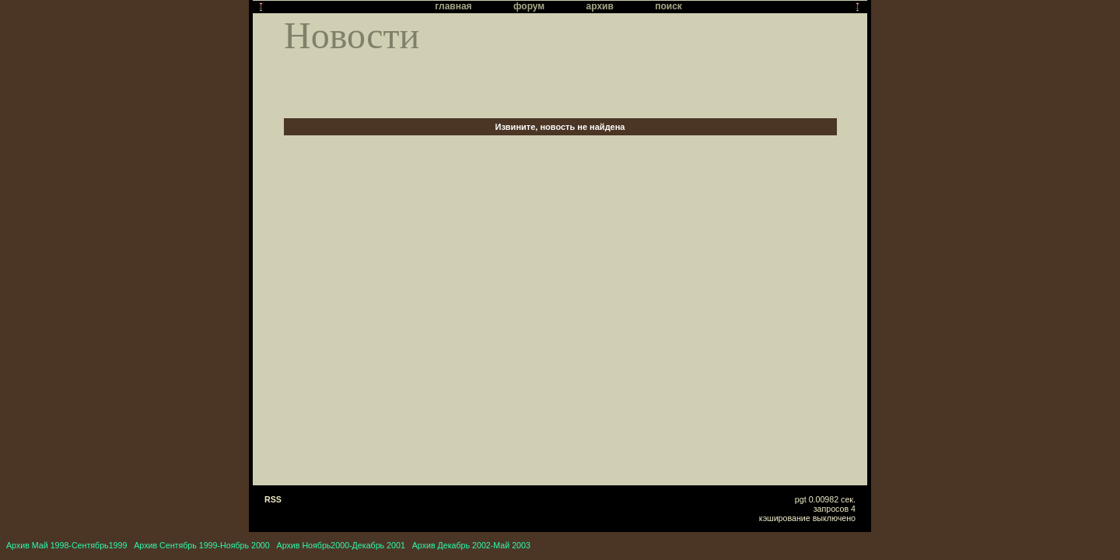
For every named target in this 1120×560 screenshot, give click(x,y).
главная (453, 6)
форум (528, 6)
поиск (668, 6)
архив (600, 6)
